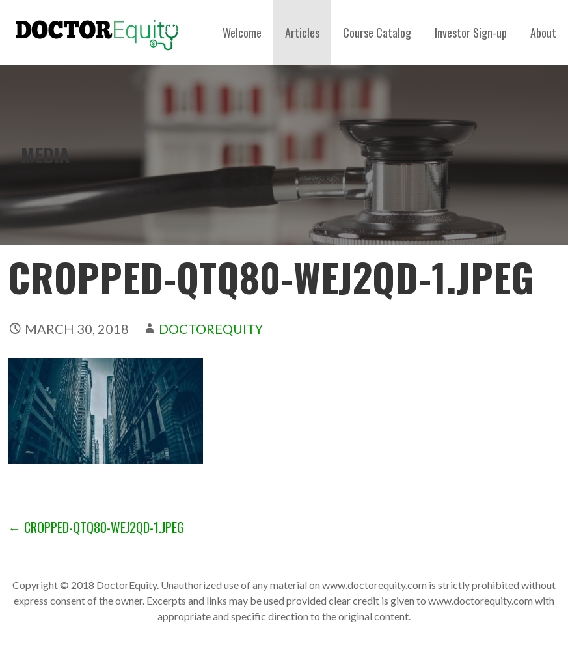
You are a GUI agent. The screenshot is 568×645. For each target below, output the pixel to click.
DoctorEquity (211, 328)
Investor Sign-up (471, 32)
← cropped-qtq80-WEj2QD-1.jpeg (96, 527)
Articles (302, 32)
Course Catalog (377, 32)
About (543, 32)
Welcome (242, 32)
